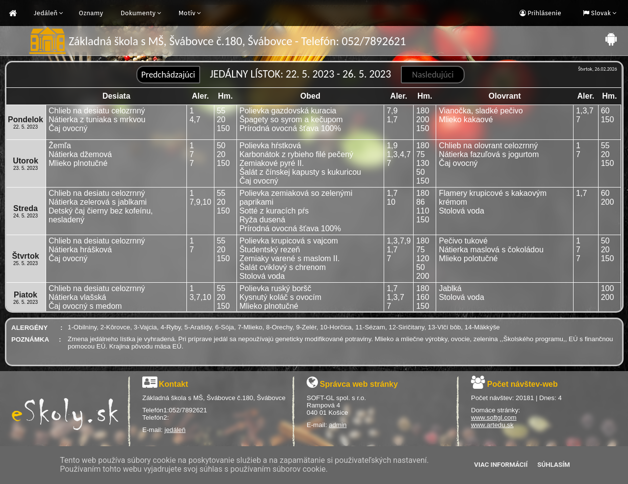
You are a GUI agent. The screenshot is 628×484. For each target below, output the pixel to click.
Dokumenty (138, 13)
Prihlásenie (543, 13)
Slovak (600, 13)
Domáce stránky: (495, 410)
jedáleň (174, 429)
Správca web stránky (359, 384)
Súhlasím (553, 464)
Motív (187, 13)
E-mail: (153, 429)
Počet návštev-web (522, 384)
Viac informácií (500, 464)
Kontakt (173, 384)
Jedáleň (45, 13)
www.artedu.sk (492, 425)
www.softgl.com (494, 417)
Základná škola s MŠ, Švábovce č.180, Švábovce (214, 398)
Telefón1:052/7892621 (174, 410)
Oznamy (90, 13)
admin (337, 425)
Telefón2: (155, 417)
